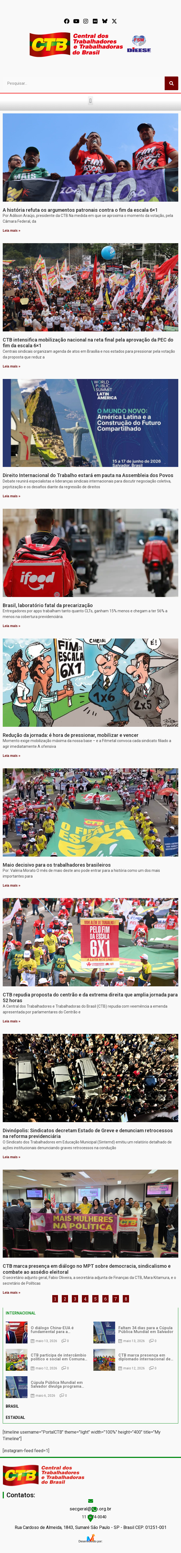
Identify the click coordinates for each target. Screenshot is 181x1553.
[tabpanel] (90, 1360)
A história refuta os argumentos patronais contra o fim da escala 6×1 (80, 210)
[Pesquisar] (171, 83)
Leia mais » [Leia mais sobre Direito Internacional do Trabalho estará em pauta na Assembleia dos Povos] (11, 496)
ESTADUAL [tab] (15, 1417)
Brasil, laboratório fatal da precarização (48, 605)
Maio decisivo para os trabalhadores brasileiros (57, 865)
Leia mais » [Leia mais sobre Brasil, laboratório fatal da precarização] (11, 626)
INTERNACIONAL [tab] (21, 1313)
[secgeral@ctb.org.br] (90, 1500)
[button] (90, 100)
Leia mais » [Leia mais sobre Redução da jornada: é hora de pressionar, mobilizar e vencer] (11, 756)
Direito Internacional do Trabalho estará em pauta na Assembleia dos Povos (88, 475)
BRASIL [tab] (12, 1406)
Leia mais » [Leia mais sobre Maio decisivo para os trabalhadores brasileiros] (11, 885)
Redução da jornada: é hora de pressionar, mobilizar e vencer (71, 735)
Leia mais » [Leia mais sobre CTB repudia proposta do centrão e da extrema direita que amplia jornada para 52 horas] (11, 1021)
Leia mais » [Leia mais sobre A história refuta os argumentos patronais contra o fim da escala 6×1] (11, 231)
